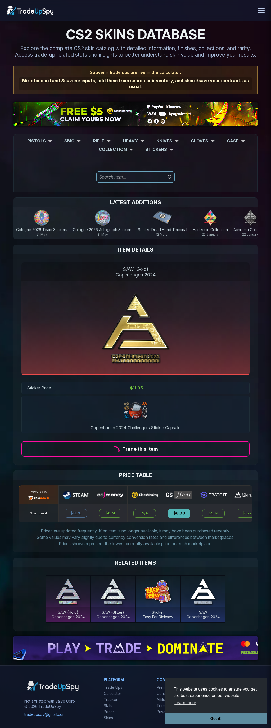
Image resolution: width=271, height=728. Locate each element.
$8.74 (110, 513)
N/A (145, 513)
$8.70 (179, 513)
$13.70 (76, 513)
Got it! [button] (216, 718)
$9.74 (213, 513)
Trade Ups (113, 687)
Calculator (112, 693)
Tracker (111, 699)
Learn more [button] (185, 702)
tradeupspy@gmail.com (44, 714)
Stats (108, 705)
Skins (108, 718)
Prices (109, 711)
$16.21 (248, 513)
